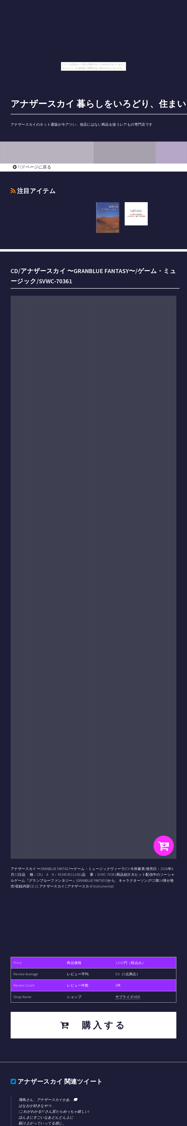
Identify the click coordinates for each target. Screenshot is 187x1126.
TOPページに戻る (32, 167)
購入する (93, 1025)
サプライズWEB (127, 997)
